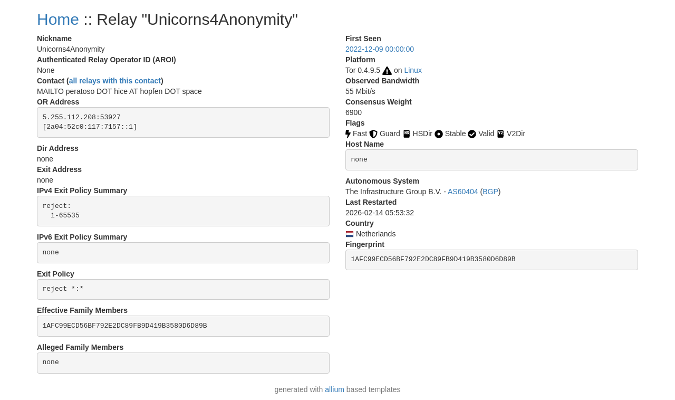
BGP (490, 191)
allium (334, 389)
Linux (412, 70)
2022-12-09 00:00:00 (379, 49)
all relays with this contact (115, 81)
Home (58, 19)
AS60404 (463, 191)
